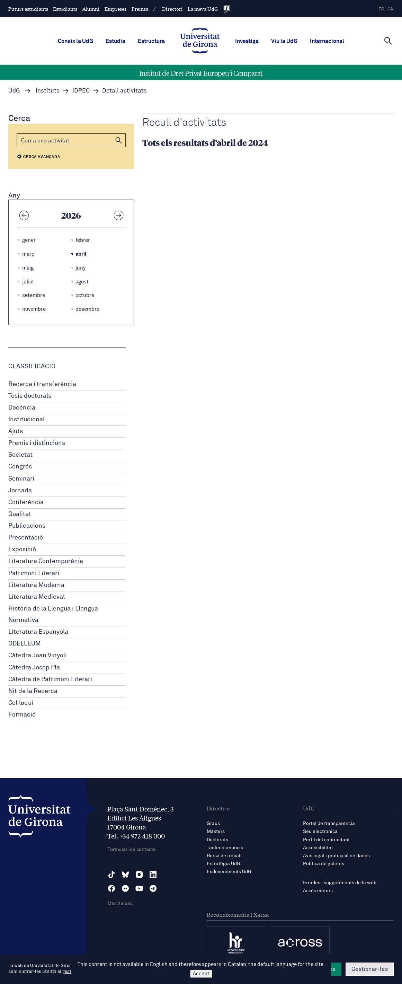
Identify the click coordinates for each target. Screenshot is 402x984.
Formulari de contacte (131, 849)
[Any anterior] (24, 215)
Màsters (216, 831)
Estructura (151, 41)
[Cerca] (388, 40)
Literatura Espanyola (38, 632)
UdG (14, 91)
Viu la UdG (284, 41)
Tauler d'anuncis (225, 847)
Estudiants (65, 8)
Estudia (115, 41)
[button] (119, 140)
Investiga (247, 41)
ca (390, 9)
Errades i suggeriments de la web (339, 882)
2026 (71, 215)
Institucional (26, 419)
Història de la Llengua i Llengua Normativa (53, 614)
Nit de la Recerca (32, 691)
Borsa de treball (224, 855)
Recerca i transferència (42, 384)
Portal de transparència (329, 823)
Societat (20, 455)
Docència (21, 408)
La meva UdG (203, 8)
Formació (22, 715)
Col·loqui (20, 703)
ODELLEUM (24, 644)
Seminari (21, 479)
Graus (213, 823)
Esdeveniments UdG (229, 871)
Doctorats (217, 839)
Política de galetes (323, 863)
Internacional (327, 41)
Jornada (20, 490)
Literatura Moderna (36, 585)
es (381, 9)
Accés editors (318, 890)
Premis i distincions (36, 443)
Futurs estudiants (28, 8)
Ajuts (15, 431)
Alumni (91, 8)
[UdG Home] (200, 41)
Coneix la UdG (75, 41)
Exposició (22, 549)
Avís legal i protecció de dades (336, 855)
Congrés (20, 467)
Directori (172, 8)
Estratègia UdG (223, 863)
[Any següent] (118, 215)
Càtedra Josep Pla (34, 668)
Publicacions (26, 526)
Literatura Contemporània (45, 561)
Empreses (115, 8)
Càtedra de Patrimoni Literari (50, 679)
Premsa (140, 8)
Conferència (26, 502)
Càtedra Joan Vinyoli (37, 655)
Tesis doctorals (29, 396)
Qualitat (19, 514)
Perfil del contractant (326, 839)
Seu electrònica (320, 831)
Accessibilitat (318, 847)
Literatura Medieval (36, 597)
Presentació (25, 538)
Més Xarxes (120, 903)
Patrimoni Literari (33, 573)
